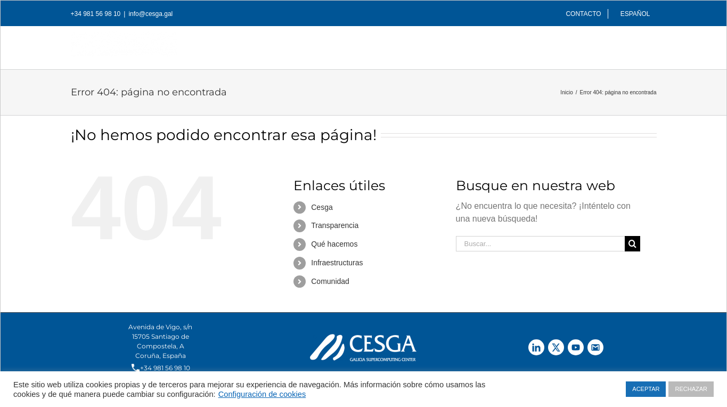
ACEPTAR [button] (645, 389)
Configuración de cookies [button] (262, 394)
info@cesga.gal (150, 14)
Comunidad (330, 281)
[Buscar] (639, 44)
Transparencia (334, 225)
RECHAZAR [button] (691, 389)
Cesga (321, 207)
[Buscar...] (540, 243)
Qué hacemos (334, 244)
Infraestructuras (337, 262)
